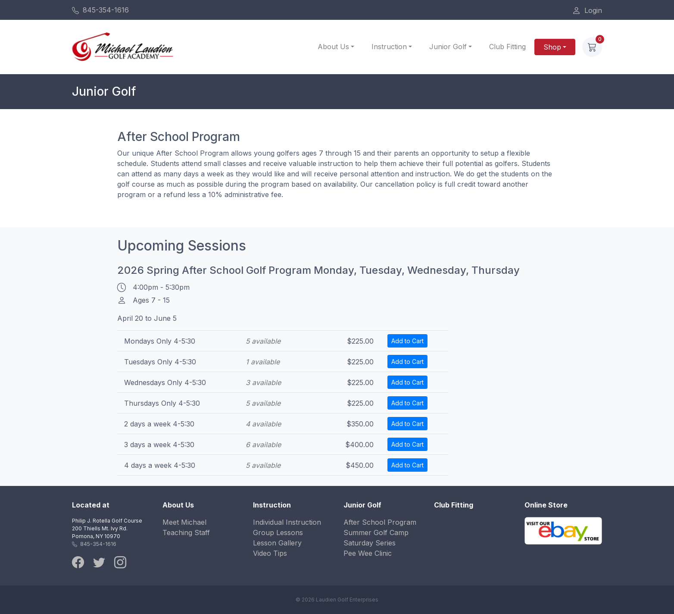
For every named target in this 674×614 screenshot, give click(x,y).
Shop (552, 47)
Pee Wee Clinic (367, 553)
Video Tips (270, 553)
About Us (333, 46)
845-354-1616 (100, 10)
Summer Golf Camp (376, 532)
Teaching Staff (186, 532)
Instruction (389, 46)
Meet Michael (184, 522)
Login (587, 10)
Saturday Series (369, 543)
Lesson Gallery (277, 543)
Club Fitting (507, 46)
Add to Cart (407, 341)
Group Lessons (278, 532)
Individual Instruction (287, 522)
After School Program (379, 522)
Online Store (546, 505)
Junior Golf (448, 46)
